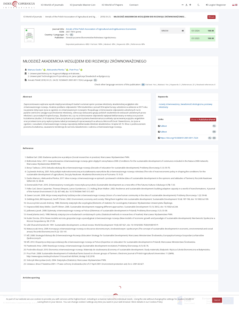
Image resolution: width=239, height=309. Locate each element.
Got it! (217, 300)
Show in (203, 119)
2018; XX (105, 16)
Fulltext (163, 126)
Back (211, 17)
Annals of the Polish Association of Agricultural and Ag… (71, 16)
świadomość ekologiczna (192, 104)
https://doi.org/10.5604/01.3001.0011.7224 (179, 137)
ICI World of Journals (32, 16)
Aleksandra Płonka (55, 69)
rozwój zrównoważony (169, 104)
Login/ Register (216, 4)
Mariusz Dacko (35, 69)
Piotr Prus (74, 69)
